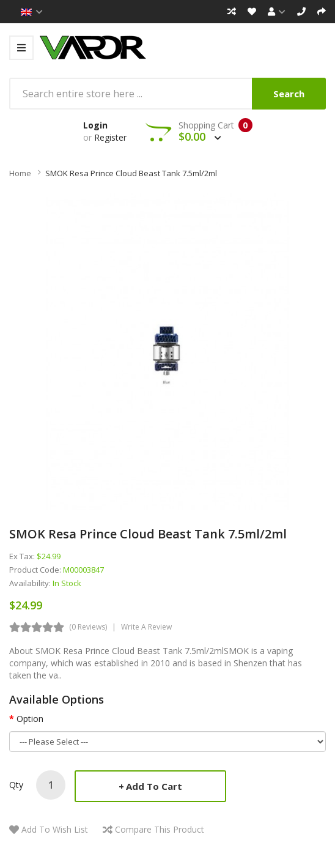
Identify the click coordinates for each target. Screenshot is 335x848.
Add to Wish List (54, 829)
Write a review (146, 627)
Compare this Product (159, 829)
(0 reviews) (88, 627)
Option (30, 718)
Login (95, 125)
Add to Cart (154, 786)
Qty (16, 784)
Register (110, 137)
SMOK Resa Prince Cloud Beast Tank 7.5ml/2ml (131, 173)
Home (20, 173)
